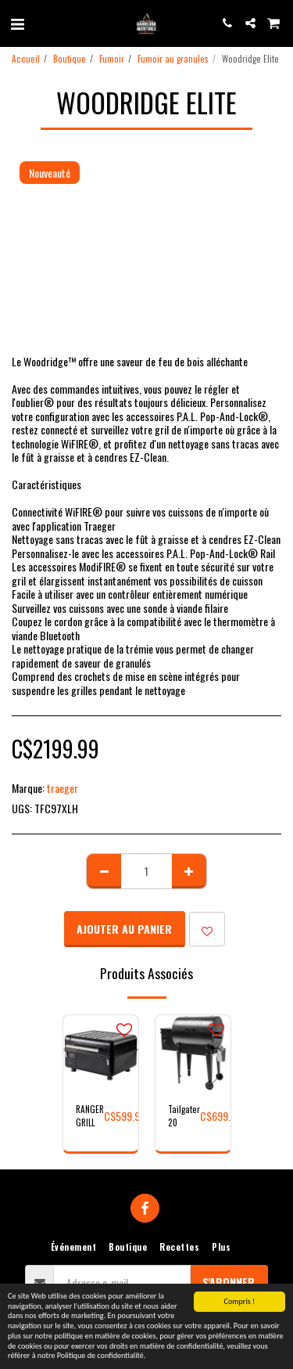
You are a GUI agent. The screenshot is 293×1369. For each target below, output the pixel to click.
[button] (17, 22)
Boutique (69, 58)
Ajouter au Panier (124, 928)
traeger (62, 788)
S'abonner (228, 1282)
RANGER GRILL (90, 1116)
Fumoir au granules (173, 58)
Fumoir (111, 58)
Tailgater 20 (184, 1116)
